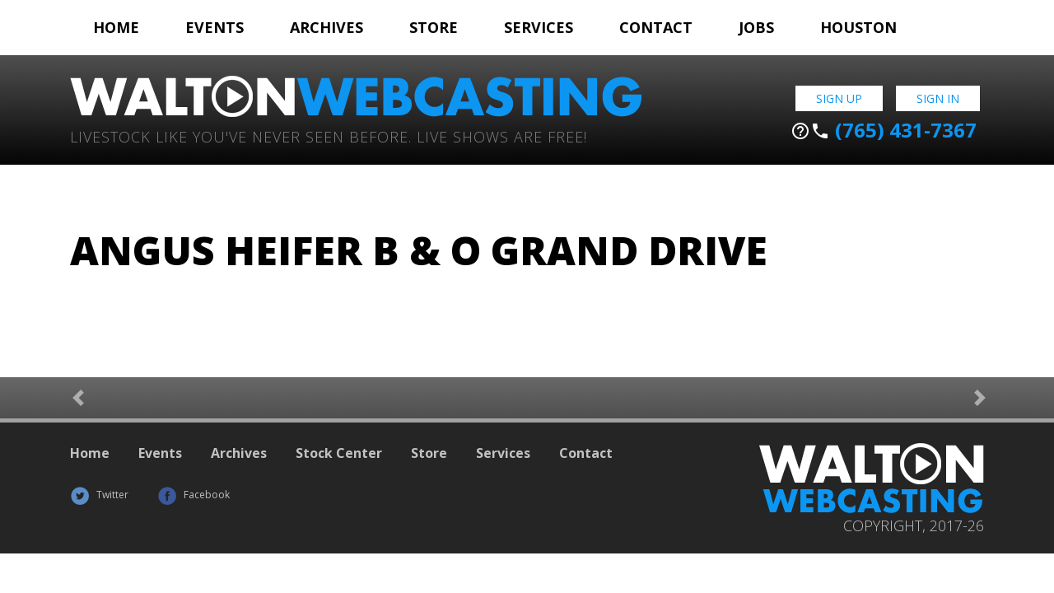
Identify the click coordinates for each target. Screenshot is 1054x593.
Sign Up (839, 98)
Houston (858, 27)
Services (538, 27)
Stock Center (339, 453)
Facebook (193, 495)
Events (214, 27)
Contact (656, 27)
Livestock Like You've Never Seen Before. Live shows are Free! (328, 135)
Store (433, 27)
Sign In (937, 98)
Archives (326, 27)
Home (116, 27)
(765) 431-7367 (883, 130)
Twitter (99, 495)
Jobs (756, 27)
